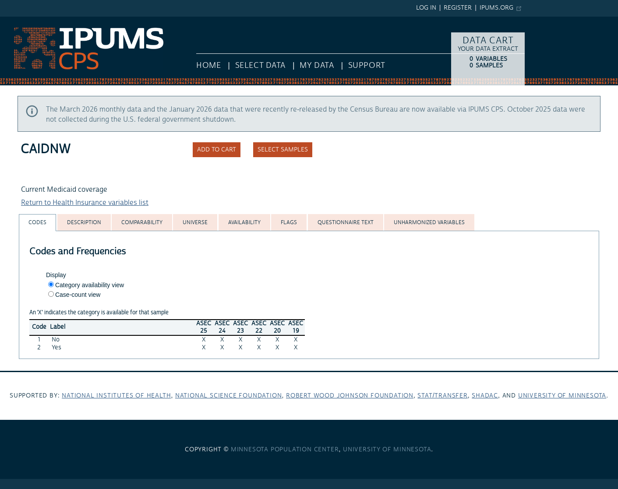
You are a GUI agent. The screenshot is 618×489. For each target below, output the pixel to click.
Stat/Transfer (442, 396)
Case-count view (78, 294)
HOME (208, 65)
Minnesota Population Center (285, 450)
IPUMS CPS (17, 21)
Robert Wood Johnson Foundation (349, 396)
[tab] (37, 222)
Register (458, 8)
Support (366, 65)
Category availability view (89, 284)
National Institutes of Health (116, 396)
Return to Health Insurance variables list (84, 202)
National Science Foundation (228, 396)
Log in (426, 8)
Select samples (283, 150)
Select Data (260, 65)
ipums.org (496, 8)
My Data (317, 65)
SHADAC (485, 396)
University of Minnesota (562, 396)
